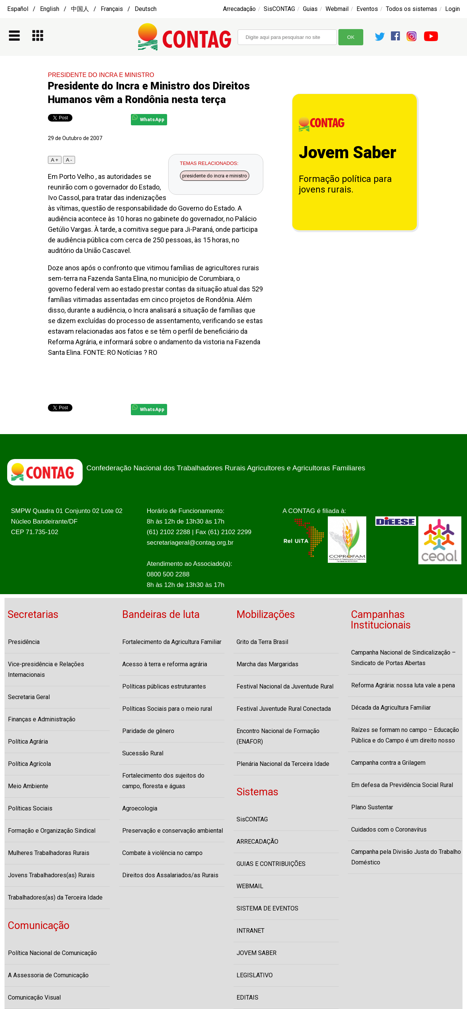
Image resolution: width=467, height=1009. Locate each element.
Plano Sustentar (372, 807)
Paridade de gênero (148, 731)
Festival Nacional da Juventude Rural (285, 686)
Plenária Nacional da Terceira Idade (283, 763)
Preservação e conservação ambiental (172, 830)
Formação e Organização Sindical (51, 830)
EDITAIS (247, 997)
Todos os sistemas (411, 8)
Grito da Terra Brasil (262, 641)
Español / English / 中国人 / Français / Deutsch (82, 8)
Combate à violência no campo (162, 852)
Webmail (337, 8)
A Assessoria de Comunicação (48, 975)
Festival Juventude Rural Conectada (284, 708)
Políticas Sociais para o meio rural (167, 708)
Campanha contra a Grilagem (388, 762)
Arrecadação (239, 8)
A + (54, 160)
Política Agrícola (29, 763)
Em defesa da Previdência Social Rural (402, 785)
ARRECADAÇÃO (257, 841)
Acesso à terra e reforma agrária (164, 664)
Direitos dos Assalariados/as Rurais (170, 875)
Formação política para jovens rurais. (345, 184)
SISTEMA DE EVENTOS (267, 908)
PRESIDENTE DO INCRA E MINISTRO (101, 75)
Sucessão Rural (142, 753)
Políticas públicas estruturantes (164, 686)
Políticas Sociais (30, 808)
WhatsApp (148, 118)
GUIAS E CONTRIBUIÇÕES (271, 863)
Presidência (24, 641)
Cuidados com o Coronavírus (389, 829)
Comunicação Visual (34, 997)
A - (69, 160)
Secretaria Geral (29, 697)
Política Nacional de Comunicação (52, 953)
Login (452, 8)
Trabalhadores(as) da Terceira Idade (55, 897)
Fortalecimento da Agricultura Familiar (171, 641)
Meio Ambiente (28, 786)
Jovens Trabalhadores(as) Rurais (51, 875)
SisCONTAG (279, 8)
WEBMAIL (250, 886)
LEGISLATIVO (255, 975)
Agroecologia (139, 808)
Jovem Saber (347, 152)
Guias (310, 8)
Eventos (367, 8)
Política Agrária (28, 741)
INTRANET (250, 930)
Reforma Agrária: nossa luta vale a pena (403, 685)
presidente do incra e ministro (214, 176)
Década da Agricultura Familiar (391, 707)
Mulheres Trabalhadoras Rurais (48, 852)
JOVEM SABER (257, 953)
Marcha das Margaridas (267, 664)
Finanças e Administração (41, 719)
